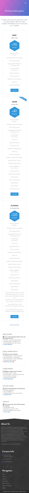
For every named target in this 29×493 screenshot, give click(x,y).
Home (3, 474)
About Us (4, 479)
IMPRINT (4, 488)
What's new (5, 481)
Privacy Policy (5, 483)
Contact (4, 476)
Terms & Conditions (6, 485)
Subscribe (14, 90)
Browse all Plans (14, 325)
